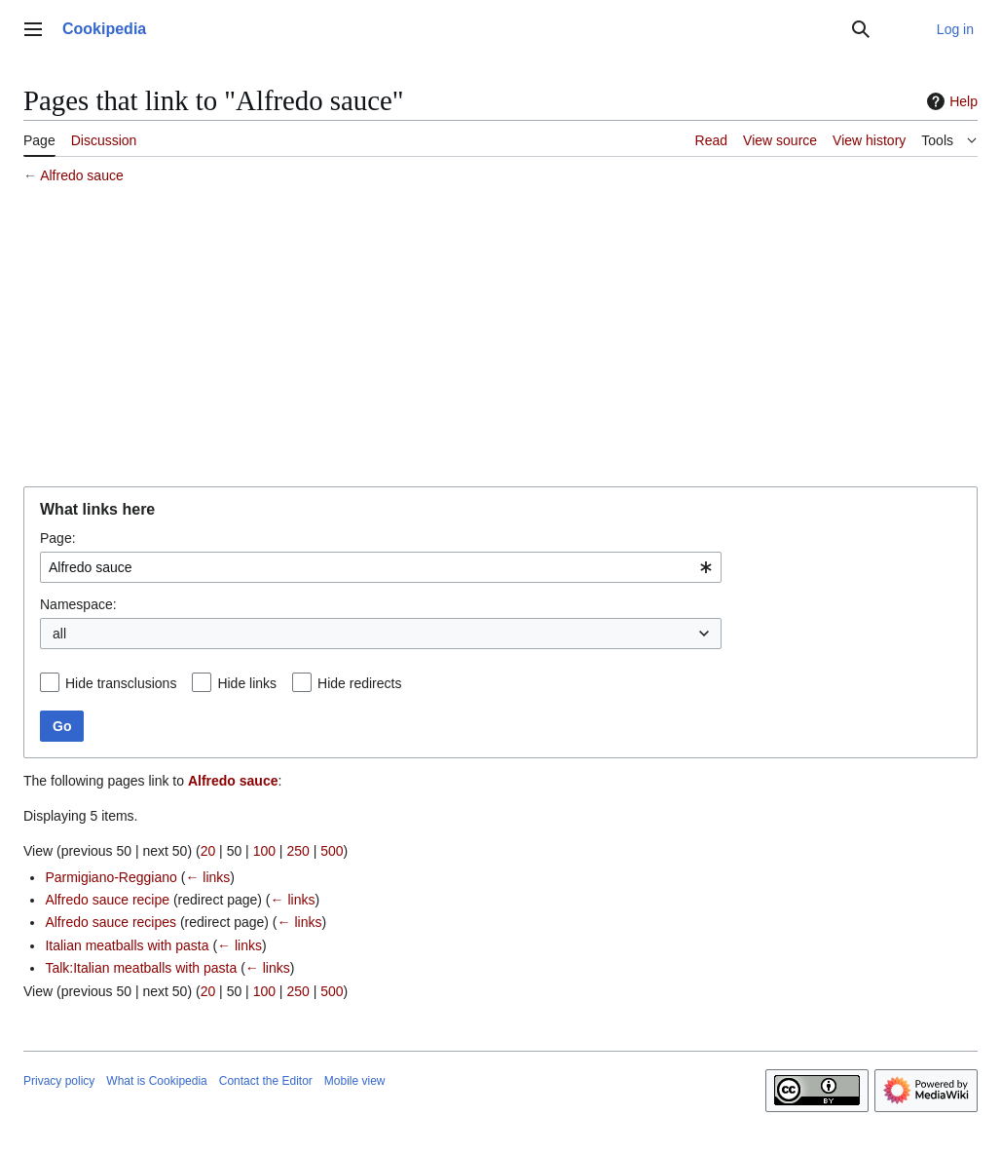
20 (208, 851)
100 (264, 851)
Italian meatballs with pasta (126, 945)
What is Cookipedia (156, 1081)
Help (950, 101)
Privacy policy (58, 1081)
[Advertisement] (500, 338)
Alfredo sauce (82, 175)
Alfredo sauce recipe (107, 899)
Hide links (247, 683)
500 (331, 851)
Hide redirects (359, 683)
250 (297, 851)
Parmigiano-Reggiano (110, 877)
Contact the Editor (266, 1081)
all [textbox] (59, 633)
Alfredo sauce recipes (110, 922)
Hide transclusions (120, 683)
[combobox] (381, 567)
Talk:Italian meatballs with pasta (141, 968)
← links (207, 877)
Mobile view (355, 1081)
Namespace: (78, 604)
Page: (58, 538)
